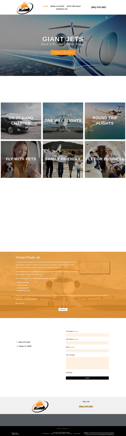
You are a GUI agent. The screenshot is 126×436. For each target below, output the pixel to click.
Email (70, 347)
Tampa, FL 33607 (15, 434)
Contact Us (65, 428)
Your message (70, 355)
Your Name (72, 331)
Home (59, 428)
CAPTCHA (69, 372)
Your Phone (72, 339)
